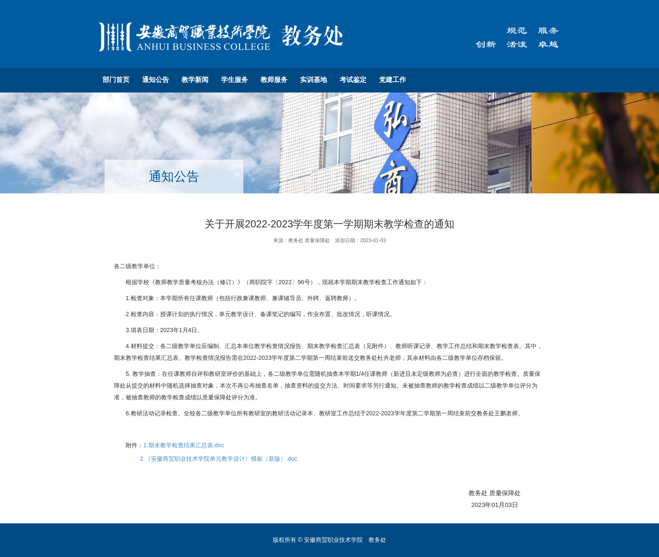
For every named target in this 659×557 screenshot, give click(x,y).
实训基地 (313, 80)
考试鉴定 (353, 80)
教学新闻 (195, 80)
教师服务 (274, 80)
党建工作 (392, 80)
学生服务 (234, 80)
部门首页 (116, 80)
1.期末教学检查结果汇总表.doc (183, 445)
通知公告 (155, 80)
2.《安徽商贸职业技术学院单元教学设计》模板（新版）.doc (218, 458)
